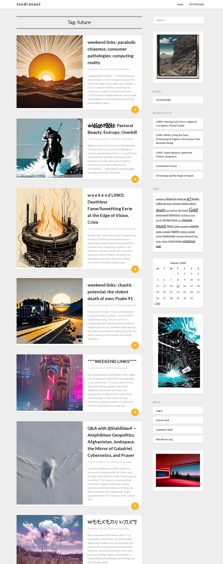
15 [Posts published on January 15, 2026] (178, 285)
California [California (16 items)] (161, 203)
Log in (159, 410)
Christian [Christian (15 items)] (176, 203)
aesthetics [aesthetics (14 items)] (160, 199)
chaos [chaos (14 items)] (169, 203)
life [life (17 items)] (164, 220)
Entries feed (162, 420)
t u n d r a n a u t (28, 4)
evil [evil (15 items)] (172, 210)
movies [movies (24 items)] (187, 220)
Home (180, 4)
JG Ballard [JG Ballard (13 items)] (185, 215)
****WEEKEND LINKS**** (96, 310)
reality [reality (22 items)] (175, 231)
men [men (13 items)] (179, 220)
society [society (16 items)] (191, 231)
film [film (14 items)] (180, 210)
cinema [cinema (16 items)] (184, 203)
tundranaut (107, 62)
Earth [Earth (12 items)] (168, 210)
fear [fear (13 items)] (176, 210)
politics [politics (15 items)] (159, 232)
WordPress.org (164, 439)
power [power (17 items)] (166, 231)
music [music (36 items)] (161, 225)
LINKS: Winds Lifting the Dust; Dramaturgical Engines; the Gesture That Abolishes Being (178, 139)
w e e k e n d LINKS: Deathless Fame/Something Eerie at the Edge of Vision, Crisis (100, 179)
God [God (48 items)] (193, 209)
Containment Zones (166, 165)
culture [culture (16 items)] (192, 203)
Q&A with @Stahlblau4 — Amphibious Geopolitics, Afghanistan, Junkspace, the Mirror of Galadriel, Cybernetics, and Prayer (103, 382)
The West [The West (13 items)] (180, 236)
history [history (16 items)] (177, 215)
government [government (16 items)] (162, 215)
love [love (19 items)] (174, 220)
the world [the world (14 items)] (189, 236)
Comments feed (164, 429)
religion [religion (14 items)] (183, 232)
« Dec (157, 303)
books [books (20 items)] (195, 199)
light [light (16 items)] (169, 220)
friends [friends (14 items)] (185, 210)
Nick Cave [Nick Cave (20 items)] (173, 226)
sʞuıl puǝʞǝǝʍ (85, 506)
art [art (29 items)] (189, 198)
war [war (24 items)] (158, 246)
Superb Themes (130, 559)
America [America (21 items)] (171, 199)
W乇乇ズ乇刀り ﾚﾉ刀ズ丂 (96, 451)
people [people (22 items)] (194, 226)
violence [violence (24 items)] (189, 241)
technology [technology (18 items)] (169, 235)
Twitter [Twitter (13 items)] (165, 241)
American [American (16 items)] (181, 199)
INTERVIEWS (196, 4)
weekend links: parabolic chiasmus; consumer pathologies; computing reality (104, 48)
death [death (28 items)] (160, 210)
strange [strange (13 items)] (159, 236)
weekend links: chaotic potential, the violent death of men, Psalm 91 (104, 248)
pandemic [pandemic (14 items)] (184, 226)
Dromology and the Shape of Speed (174, 175)
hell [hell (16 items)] (171, 215)
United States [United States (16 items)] (175, 241)
